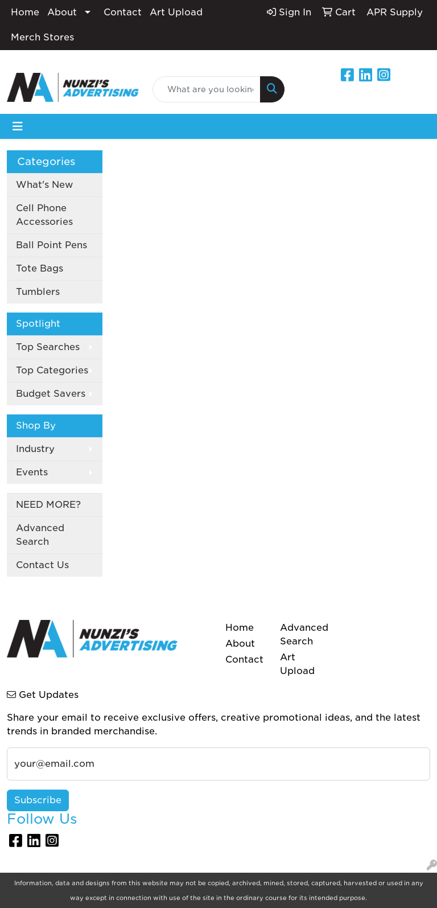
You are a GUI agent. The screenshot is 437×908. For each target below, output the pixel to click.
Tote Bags (39, 268)
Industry (35, 448)
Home (25, 12)
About (62, 12)
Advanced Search (40, 535)
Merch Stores (42, 37)
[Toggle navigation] (18, 126)
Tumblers (38, 291)
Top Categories (52, 370)
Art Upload (176, 12)
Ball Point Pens (51, 245)
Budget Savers (50, 393)
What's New (44, 184)
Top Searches (48, 347)
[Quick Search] (206, 89)
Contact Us (42, 565)
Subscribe (37, 800)
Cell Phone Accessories (44, 215)
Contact (123, 12)
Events (32, 472)
